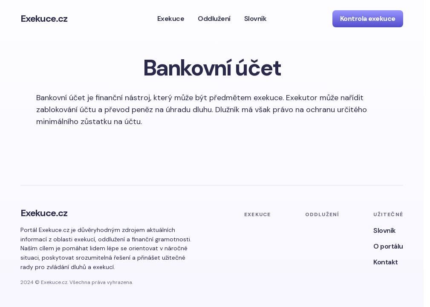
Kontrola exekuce (367, 18)
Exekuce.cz (43, 18)
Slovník (384, 230)
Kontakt (385, 262)
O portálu (388, 246)
